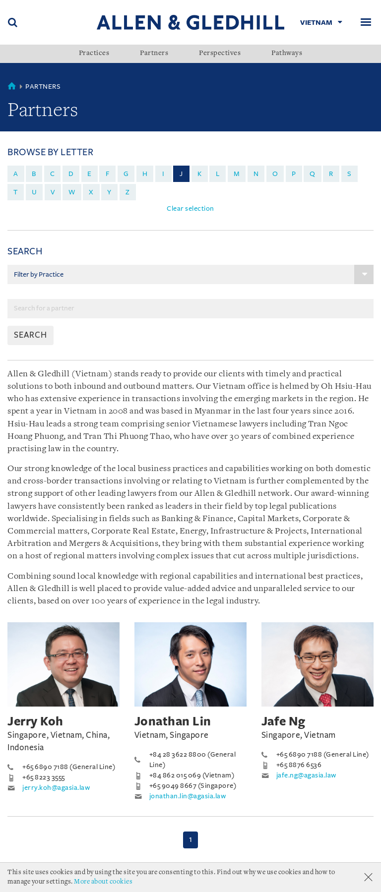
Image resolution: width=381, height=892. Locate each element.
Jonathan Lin (172, 721)
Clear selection (190, 208)
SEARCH (30, 335)
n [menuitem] (256, 174)
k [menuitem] (199, 174)
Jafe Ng (283, 721)
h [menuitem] (145, 174)
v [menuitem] (53, 192)
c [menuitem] (52, 174)
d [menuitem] (71, 174)
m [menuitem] (237, 174)
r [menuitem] (331, 174)
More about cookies (103, 882)
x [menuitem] (91, 192)
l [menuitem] (218, 174)
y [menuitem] (109, 192)
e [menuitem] (89, 174)
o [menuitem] (275, 174)
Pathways (286, 53)
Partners (154, 53)
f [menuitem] (108, 174)
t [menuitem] (15, 192)
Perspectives (220, 53)
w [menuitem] (71, 192)
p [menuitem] (294, 174)
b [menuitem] (34, 174)
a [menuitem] (15, 174)
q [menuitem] (313, 174)
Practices (94, 53)
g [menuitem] (126, 174)
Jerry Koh (35, 721)
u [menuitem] (34, 192)
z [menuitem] (128, 192)
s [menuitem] (349, 174)
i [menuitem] (163, 174)
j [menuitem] (181, 174)
